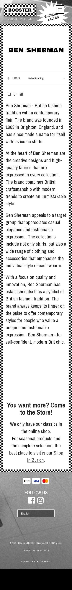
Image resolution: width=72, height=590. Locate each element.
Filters (16, 78)
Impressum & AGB (29, 561)
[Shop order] (46, 78)
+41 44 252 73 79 (41, 550)
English (25, 513)
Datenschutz (45, 561)
